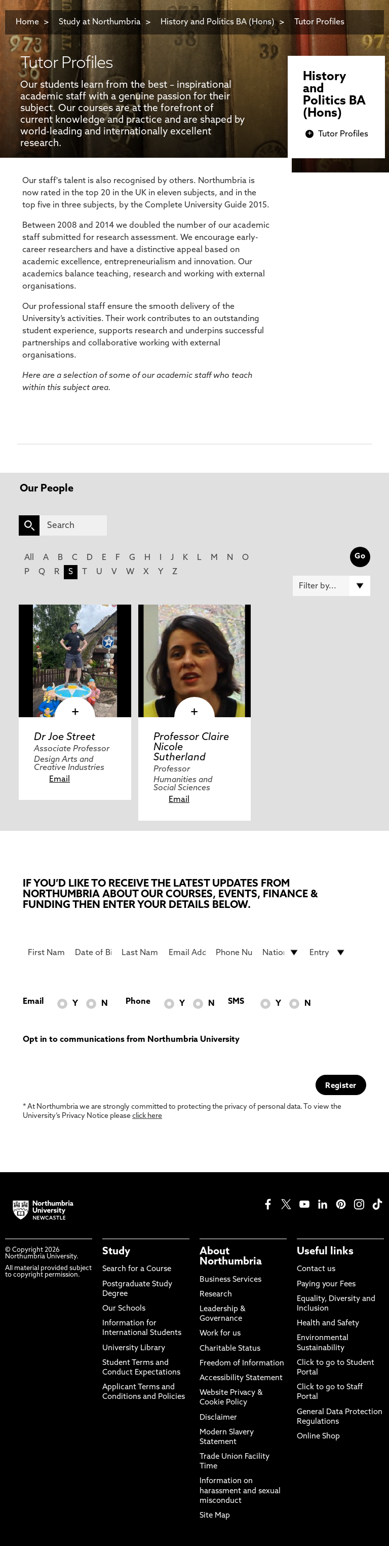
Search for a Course (136, 1269)
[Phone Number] (234, 952)
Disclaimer (218, 1418)
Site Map (215, 1516)
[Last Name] (140, 952)
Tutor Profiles (319, 22)
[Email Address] (187, 952)
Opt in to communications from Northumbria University (131, 1040)
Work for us (220, 1334)
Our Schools (123, 1309)
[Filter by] (331, 586)
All (29, 558)
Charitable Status (230, 1349)
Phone (138, 1002)
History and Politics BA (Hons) (219, 22)
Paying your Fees (326, 1284)
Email (59, 780)
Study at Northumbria (100, 22)
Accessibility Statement (241, 1378)
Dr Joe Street (64, 737)
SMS (236, 1002)
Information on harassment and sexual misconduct (240, 1491)
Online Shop (318, 1436)
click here (147, 1116)
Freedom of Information (242, 1363)
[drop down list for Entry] (328, 952)
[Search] (73, 525)
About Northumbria (231, 1257)
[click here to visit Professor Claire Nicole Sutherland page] (194, 661)
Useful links (325, 1252)
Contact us (316, 1269)
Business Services (230, 1280)
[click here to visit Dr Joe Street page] (75, 661)
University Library (133, 1348)
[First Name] (46, 952)
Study (116, 1252)
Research (216, 1294)
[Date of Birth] (93, 952)
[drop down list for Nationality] (280, 952)
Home (27, 22)
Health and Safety (328, 1323)
